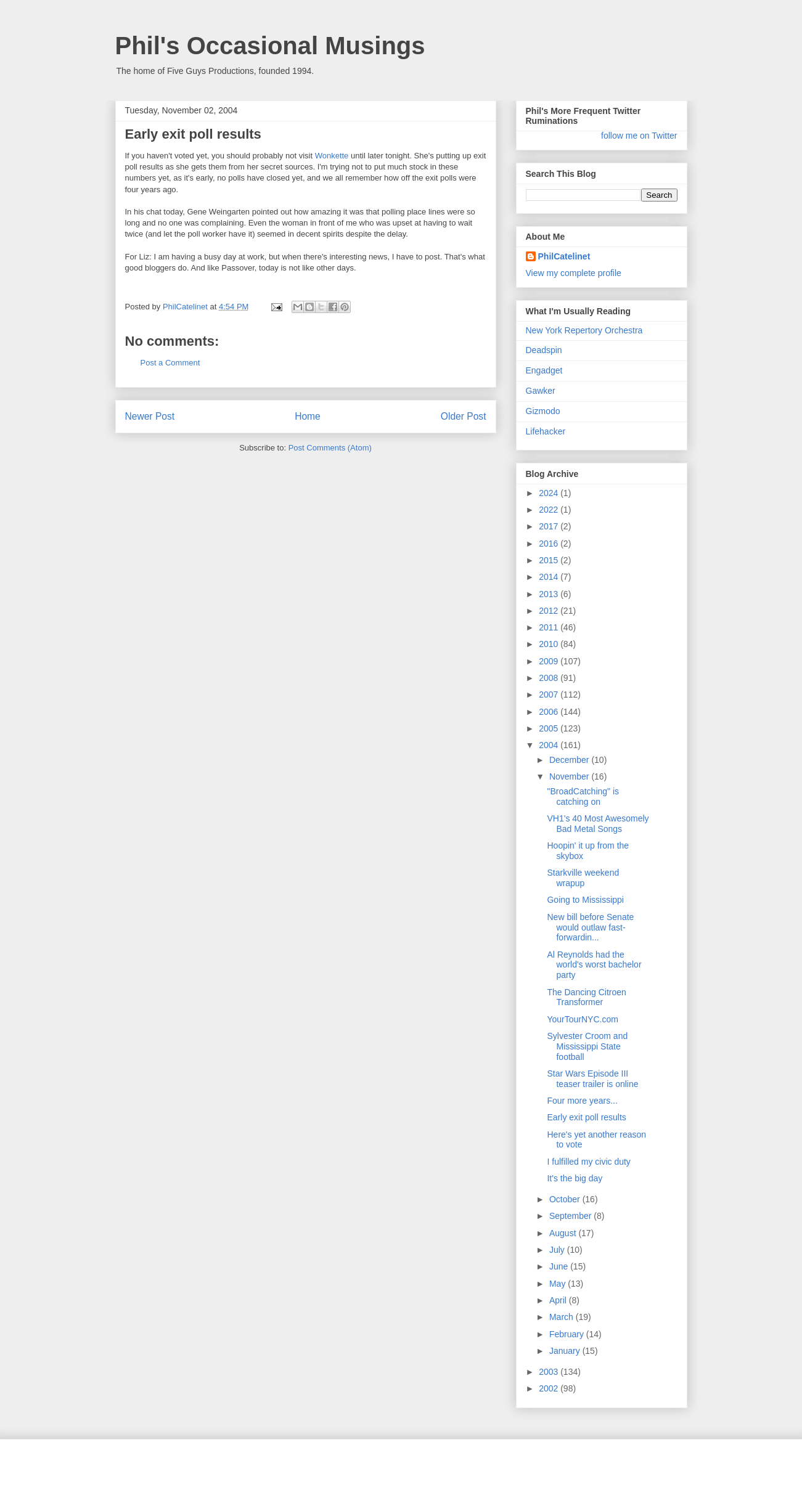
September (571, 1216)
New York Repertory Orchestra (584, 330)
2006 (549, 712)
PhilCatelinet (564, 256)
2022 (549, 510)
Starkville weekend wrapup (583, 878)
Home (308, 416)
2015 (549, 560)
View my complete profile (573, 273)
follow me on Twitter (639, 136)
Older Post (463, 416)
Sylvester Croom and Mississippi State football (587, 1046)
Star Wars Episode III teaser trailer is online (592, 1079)
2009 (549, 661)
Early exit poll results (586, 1117)
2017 (549, 526)
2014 (549, 577)
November (570, 776)
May (558, 1284)
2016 (549, 543)
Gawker (540, 391)
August (563, 1233)
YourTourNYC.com (582, 1019)
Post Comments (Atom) (330, 447)
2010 (549, 644)
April (559, 1300)
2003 (549, 1372)
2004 (549, 745)
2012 (549, 611)
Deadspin (544, 350)
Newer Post (150, 416)
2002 (549, 1388)
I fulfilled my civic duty (588, 1162)
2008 (549, 678)
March (562, 1317)
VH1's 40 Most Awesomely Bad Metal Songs (598, 823)
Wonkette (332, 155)
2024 (549, 493)
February (567, 1334)
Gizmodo (543, 411)
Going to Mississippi (585, 900)
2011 (549, 627)
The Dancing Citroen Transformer (586, 997)
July (558, 1250)
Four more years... (582, 1101)
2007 (549, 694)
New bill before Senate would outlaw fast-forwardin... (590, 927)
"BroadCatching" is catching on (583, 796)
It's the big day (574, 1178)
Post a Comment (170, 362)
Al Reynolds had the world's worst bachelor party (594, 965)
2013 (549, 594)
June (559, 1266)
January (566, 1351)
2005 (549, 728)
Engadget (544, 370)
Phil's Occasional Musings (270, 45)
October (566, 1199)
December (570, 760)
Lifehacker (546, 431)
